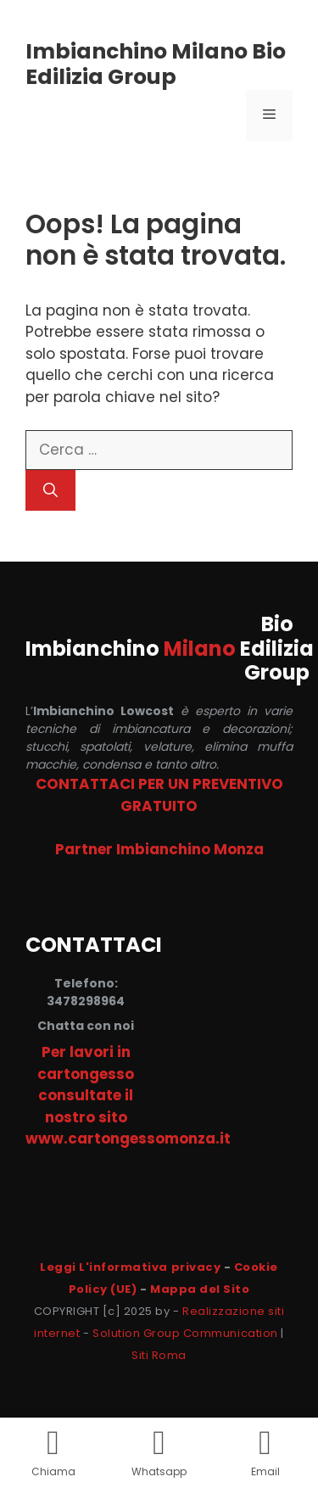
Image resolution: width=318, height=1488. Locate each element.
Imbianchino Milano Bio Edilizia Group (155, 64)
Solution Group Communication (185, 1333)
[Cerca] (50, 490)
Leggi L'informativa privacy (130, 1267)
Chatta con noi (85, 1025)
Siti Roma (159, 1355)
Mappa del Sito (199, 1289)
